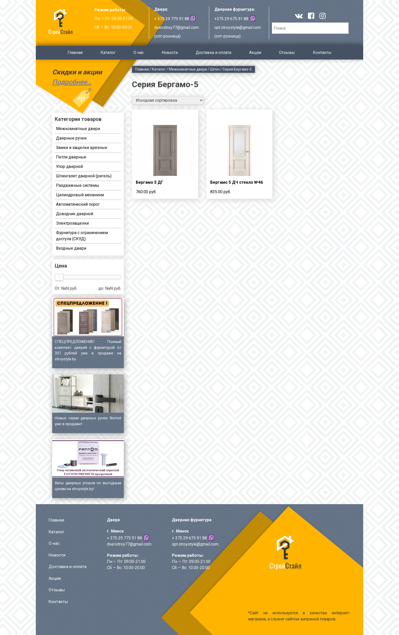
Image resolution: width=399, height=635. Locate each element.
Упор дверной (69, 166)
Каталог (108, 52)
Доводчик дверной (74, 213)
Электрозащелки (72, 223)
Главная (75, 52)
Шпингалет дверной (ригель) (84, 176)
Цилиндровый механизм (80, 194)
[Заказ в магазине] (167, 100)
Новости (170, 52)
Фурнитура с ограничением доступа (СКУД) (82, 235)
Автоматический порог (78, 204)
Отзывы (287, 52)
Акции (255, 52)
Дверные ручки (71, 138)
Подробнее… (71, 82)
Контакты (322, 52)
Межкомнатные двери (188, 69)
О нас (139, 52)
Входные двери (71, 248)
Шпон (214, 69)
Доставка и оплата (213, 52)
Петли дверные (71, 157)
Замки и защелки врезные (81, 147)
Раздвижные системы (77, 185)
